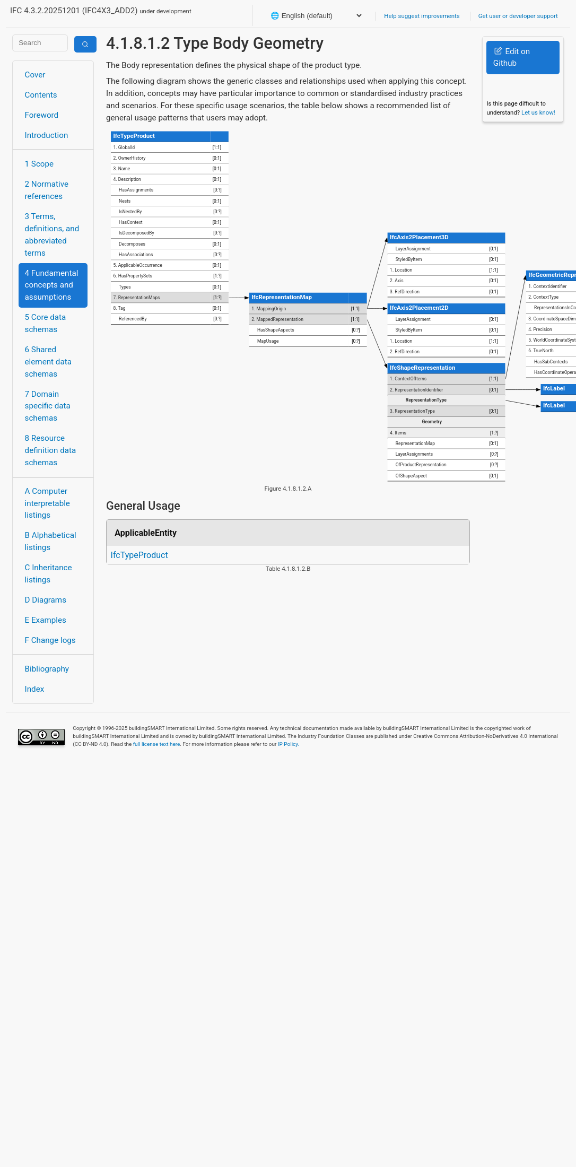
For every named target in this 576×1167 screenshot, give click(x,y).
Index (35, 689)
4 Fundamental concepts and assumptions (51, 285)
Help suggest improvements (421, 16)
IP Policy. (288, 744)
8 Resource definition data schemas (50, 450)
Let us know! (538, 112)
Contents (41, 95)
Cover (35, 75)
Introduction (46, 135)
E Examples (45, 620)
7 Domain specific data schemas (48, 406)
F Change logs (50, 640)
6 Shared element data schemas (48, 362)
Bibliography (47, 669)
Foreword (42, 115)
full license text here (156, 744)
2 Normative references (47, 190)
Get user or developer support (518, 16)
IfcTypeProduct (139, 555)
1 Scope (39, 164)
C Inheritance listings (48, 574)
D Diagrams (45, 600)
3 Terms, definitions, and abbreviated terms (52, 234)
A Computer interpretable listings (47, 503)
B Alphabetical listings (50, 541)
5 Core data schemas (45, 323)
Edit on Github (511, 57)
